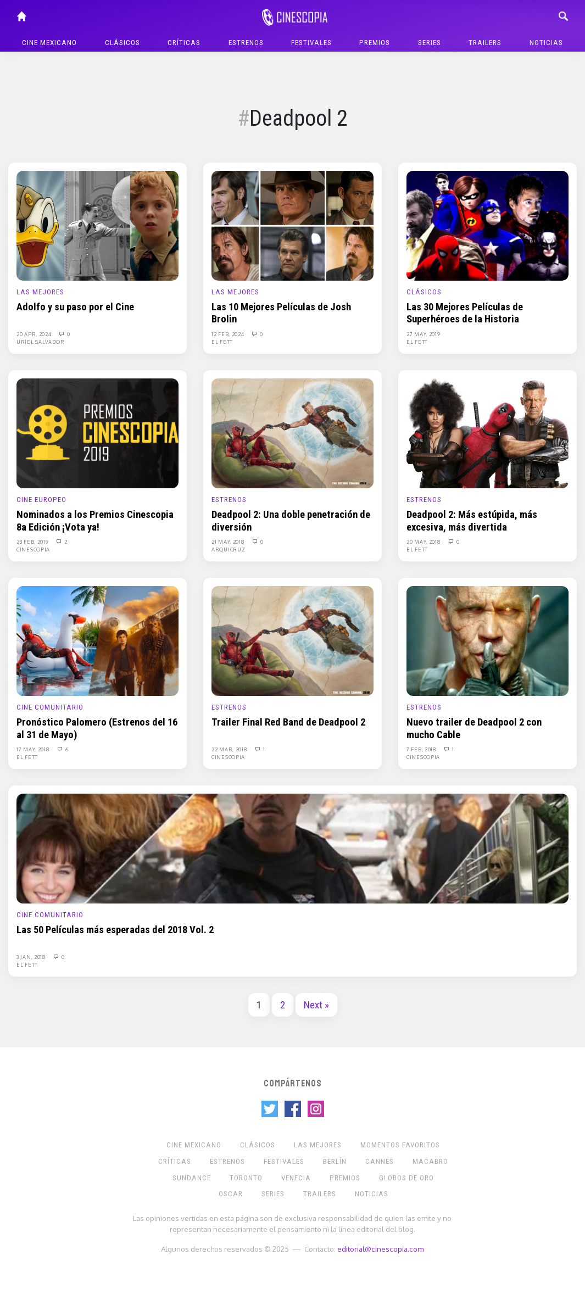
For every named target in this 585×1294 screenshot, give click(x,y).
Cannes (379, 1161)
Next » (316, 1005)
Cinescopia (33, 549)
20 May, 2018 (424, 541)
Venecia (296, 1178)
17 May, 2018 (33, 749)
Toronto (246, 1178)
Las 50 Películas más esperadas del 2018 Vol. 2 (115, 930)
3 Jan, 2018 (31, 956)
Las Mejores (40, 292)
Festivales (311, 42)
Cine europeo (41, 499)
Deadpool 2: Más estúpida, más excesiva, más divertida (471, 521)
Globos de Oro (406, 1178)
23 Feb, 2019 (33, 541)
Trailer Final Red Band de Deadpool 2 (288, 722)
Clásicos (122, 42)
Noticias (546, 42)
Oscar (231, 1194)
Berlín (335, 1161)
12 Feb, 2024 (228, 334)
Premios (374, 42)
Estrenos (246, 42)
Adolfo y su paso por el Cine (75, 307)
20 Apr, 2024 (34, 334)
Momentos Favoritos (400, 1145)
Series (429, 42)
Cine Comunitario (49, 707)
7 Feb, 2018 (422, 749)
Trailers (485, 42)
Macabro (430, 1161)
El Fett (222, 341)
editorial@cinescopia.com (380, 1248)
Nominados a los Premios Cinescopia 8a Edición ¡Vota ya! (95, 521)
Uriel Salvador (40, 341)
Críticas (184, 42)
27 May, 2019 (423, 334)
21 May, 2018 (228, 541)
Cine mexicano (49, 42)
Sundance (191, 1178)
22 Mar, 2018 (230, 749)
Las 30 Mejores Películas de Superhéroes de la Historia (464, 313)
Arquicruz (228, 549)
